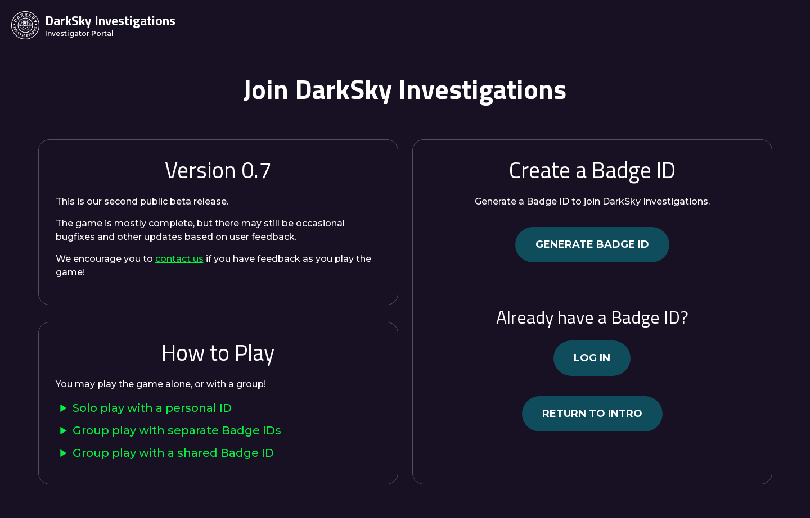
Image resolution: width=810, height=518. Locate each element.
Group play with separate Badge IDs (177, 430)
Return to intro (592, 413)
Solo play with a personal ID (152, 408)
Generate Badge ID (592, 244)
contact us (179, 258)
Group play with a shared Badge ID (173, 453)
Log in (592, 358)
